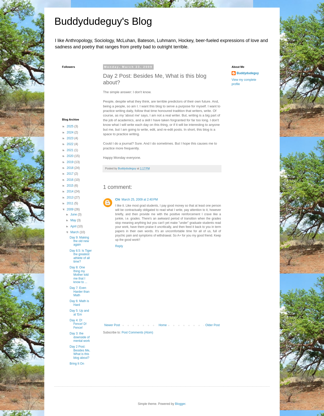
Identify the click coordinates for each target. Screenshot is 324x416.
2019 (70, 162)
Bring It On (77, 363)
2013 (70, 197)
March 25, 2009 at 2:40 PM (140, 199)
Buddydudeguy (248, 73)
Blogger (180, 404)
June (74, 214)
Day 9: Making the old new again (79, 241)
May (73, 220)
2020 (70, 156)
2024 (70, 132)
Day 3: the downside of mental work (80, 337)
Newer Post (112, 325)
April (73, 226)
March (75, 232)
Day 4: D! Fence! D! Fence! (78, 324)
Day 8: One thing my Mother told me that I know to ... (79, 275)
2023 (70, 138)
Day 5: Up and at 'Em (79, 312)
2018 (70, 168)
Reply (119, 246)
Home (163, 325)
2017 (70, 173)
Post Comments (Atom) (137, 332)
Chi (117, 199)
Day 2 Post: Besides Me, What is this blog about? (80, 352)
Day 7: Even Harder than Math (79, 291)
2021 (70, 150)
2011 (70, 203)
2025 (70, 126)
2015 (70, 185)
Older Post (212, 325)
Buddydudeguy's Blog (103, 21)
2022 (70, 144)
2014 (70, 191)
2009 (70, 209)
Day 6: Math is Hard (79, 302)
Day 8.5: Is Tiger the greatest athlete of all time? (81, 256)
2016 (70, 180)
